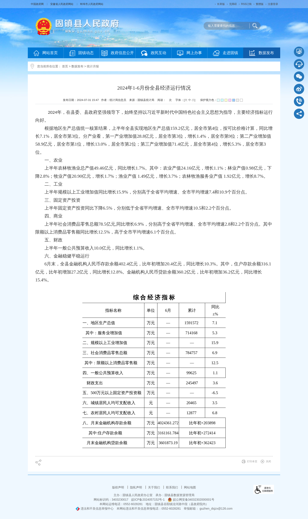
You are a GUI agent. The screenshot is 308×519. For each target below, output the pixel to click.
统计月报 (93, 66)
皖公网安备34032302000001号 (191, 499)
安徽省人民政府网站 (62, 4)
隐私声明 (136, 487)
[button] (221, 4)
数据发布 (261, 53)
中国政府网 (37, 4)
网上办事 (189, 53)
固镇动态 (82, 53)
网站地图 (190, 487)
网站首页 (46, 53)
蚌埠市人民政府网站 (91, 4)
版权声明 (118, 487)
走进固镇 (225, 53)
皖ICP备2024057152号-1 (148, 499)
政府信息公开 (117, 53)
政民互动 (153, 53)
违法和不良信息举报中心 (95, 508)
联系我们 (172, 487)
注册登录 (273, 4)
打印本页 (252, 461)
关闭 (268, 461)
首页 (65, 66)
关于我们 (154, 487)
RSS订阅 (246, 4)
